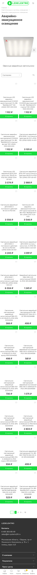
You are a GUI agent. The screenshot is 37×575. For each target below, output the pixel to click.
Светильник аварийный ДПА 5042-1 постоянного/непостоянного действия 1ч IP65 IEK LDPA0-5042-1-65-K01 (9, 280)
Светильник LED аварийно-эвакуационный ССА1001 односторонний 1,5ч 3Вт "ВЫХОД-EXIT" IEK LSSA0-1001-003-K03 (9, 102)
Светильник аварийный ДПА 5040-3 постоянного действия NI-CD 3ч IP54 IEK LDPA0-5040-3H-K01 (9, 246)
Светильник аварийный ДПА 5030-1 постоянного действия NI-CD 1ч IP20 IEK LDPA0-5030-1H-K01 (28, 137)
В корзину (9, 116)
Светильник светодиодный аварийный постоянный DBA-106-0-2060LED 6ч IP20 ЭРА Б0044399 (28, 385)
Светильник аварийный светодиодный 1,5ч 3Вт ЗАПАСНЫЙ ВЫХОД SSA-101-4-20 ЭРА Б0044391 (9, 490)
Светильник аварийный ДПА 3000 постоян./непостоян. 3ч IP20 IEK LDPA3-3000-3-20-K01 (28, 245)
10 (25, 512)
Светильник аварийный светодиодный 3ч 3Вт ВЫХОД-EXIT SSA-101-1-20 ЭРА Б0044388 (27, 313)
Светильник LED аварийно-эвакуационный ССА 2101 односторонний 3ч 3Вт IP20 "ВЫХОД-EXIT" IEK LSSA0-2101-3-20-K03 (28, 210)
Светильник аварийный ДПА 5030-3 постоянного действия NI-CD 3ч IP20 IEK (9, 208)
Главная (4, 8)
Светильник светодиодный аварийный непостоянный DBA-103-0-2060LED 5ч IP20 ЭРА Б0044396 (9, 385)
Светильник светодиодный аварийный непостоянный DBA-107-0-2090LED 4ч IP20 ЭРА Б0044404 (9, 421)
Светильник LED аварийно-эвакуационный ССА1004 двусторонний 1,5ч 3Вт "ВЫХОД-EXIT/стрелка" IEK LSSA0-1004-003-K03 (28, 103)
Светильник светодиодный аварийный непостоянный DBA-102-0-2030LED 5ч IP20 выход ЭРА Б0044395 (9, 350)
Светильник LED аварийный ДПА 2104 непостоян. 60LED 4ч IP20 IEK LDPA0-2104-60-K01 (9, 175)
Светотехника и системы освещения (14, 10)
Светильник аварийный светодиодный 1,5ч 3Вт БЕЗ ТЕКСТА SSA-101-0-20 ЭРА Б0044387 (27, 454)
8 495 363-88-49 (8, 532)
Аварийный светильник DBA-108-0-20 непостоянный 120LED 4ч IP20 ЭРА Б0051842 (28, 278)
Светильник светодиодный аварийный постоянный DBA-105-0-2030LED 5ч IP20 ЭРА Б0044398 (27, 349)
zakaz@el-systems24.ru (11, 534)
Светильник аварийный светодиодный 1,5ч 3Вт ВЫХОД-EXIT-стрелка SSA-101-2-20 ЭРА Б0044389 (28, 490)
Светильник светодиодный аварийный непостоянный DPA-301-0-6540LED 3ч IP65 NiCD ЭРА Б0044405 (28, 421)
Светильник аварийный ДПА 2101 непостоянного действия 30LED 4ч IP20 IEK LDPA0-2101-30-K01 (28, 174)
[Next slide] (34, 50)
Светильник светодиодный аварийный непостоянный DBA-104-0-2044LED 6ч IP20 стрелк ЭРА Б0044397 (9, 456)
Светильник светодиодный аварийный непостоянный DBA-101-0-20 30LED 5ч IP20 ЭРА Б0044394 (9, 315)
